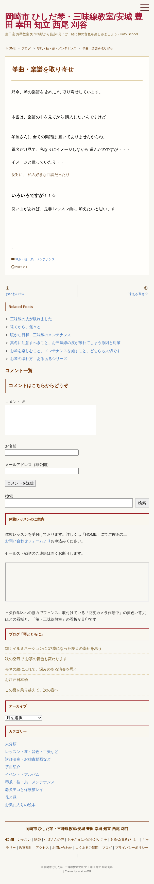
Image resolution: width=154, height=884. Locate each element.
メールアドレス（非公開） (28, 470)
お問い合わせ (62, 854)
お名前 (10, 452)
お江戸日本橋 (16, 685)
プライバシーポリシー (131, 854)
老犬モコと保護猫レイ (24, 795)
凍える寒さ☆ (138, 294)
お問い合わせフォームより (28, 547)
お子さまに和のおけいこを (87, 845)
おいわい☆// (15, 294)
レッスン (24, 845)
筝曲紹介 (12, 773)
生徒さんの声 (54, 845)
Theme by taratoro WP (78, 877)
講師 (37, 845)
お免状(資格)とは (124, 845)
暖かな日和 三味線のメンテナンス (40, 335)
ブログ (107, 854)
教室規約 (25, 854)
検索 (9, 502)
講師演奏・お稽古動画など (28, 765)
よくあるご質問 (86, 854)
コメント (15, 402)
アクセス (42, 854)
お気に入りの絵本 (20, 811)
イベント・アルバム (22, 780)
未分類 (10, 750)
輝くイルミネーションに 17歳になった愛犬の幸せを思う (53, 654)
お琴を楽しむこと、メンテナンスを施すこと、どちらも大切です (65, 351)
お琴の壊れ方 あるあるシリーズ (38, 358)
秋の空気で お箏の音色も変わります (36, 665)
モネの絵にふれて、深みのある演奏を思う (41, 675)
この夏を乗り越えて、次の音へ (31, 696)
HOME (9, 845)
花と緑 (10, 803)
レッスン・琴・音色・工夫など (31, 757)
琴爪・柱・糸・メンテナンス (35, 259)
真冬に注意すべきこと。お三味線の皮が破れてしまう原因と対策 (65, 342)
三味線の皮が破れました (31, 319)
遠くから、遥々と (25, 326)
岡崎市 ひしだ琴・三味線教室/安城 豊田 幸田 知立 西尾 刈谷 (77, 835)
